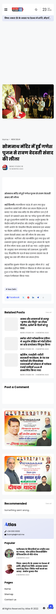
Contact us (10, 599)
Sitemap (8, 594)
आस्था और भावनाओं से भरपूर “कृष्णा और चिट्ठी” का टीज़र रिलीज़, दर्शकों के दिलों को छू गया (34, 324)
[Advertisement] (28, 53)
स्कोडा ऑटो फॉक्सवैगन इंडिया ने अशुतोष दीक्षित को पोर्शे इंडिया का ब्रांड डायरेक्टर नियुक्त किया (35, 341)
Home (5, 139)
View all (49, 312)
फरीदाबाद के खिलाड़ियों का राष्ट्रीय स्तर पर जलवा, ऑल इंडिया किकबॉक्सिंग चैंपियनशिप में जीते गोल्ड (32, 552)
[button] (43, 297)
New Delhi (15, 139)
